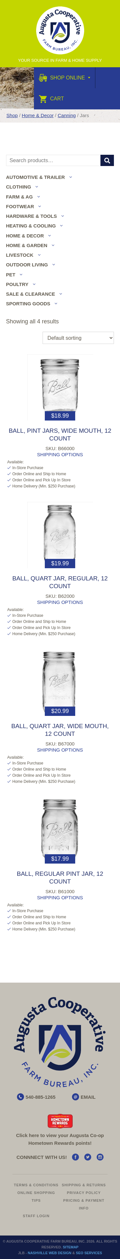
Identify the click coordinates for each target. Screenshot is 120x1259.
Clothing (18, 187)
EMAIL (88, 1097)
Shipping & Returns (84, 1185)
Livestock (20, 255)
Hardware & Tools (31, 216)
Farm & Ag (19, 196)
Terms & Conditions (36, 1185)
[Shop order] (78, 338)
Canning (67, 115)
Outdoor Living (27, 264)
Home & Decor (38, 115)
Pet (10, 274)
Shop (12, 115)
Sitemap (70, 1247)
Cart (51, 98)
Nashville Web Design (49, 1253)
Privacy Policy (84, 1193)
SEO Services (89, 1253)
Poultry (17, 284)
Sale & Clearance (30, 294)
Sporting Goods (28, 303)
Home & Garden (26, 245)
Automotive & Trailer (35, 177)
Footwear (20, 206)
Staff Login (36, 1216)
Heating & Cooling (31, 225)
